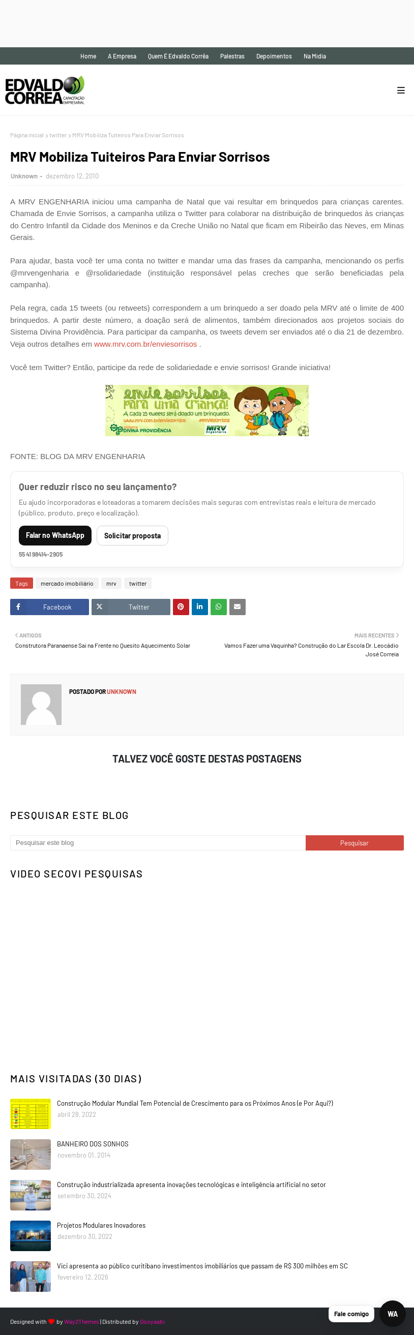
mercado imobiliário (67, 583)
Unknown (24, 176)
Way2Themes (81, 1321)
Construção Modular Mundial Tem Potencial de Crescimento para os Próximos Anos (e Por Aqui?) (195, 1103)
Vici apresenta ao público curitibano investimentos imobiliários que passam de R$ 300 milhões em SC (202, 1266)
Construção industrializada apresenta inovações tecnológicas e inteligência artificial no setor (191, 1184)
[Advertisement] (185, 23)
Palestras (232, 55)
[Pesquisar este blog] (158, 843)
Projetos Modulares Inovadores (101, 1225)
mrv (111, 583)
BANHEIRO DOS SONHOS (93, 1144)
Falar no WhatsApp (55, 535)
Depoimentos (274, 55)
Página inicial (27, 134)
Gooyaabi (152, 1321)
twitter (58, 134)
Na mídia (315, 55)
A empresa (122, 55)
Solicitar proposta (132, 535)
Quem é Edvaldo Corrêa (178, 55)
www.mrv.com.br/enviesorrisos (145, 344)
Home (88, 55)
